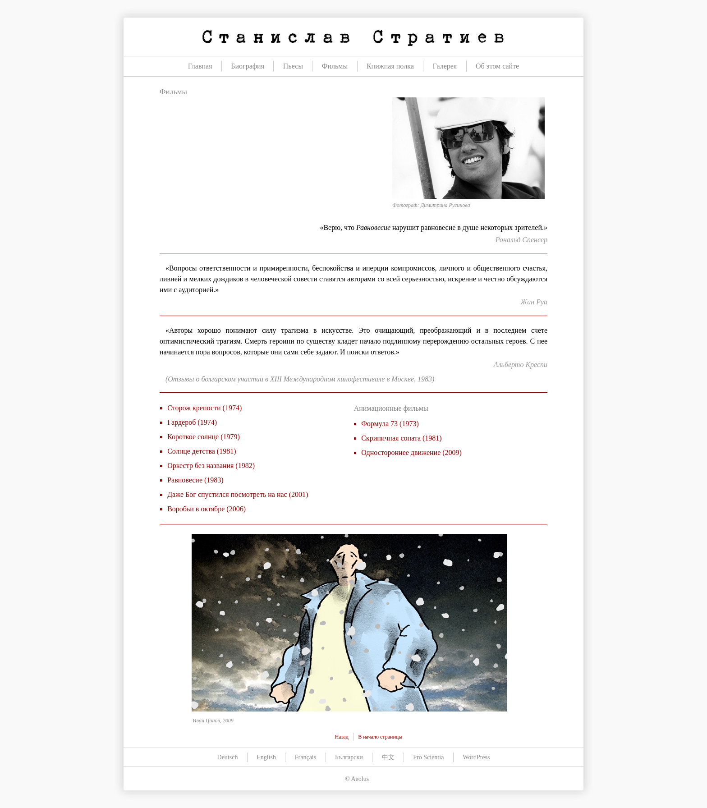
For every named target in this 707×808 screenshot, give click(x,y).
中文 (388, 757)
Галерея (445, 66)
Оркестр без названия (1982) (211, 465)
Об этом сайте (497, 66)
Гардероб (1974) (192, 422)
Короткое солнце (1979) (203, 437)
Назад (342, 737)
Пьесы (293, 66)
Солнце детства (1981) (201, 451)
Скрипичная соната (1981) (401, 438)
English (266, 757)
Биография (247, 66)
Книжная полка (390, 66)
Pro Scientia (428, 757)
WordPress (476, 757)
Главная (200, 66)
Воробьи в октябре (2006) (206, 509)
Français (305, 757)
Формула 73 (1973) (390, 423)
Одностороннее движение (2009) (411, 452)
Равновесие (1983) (195, 480)
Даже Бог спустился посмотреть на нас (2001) (237, 494)
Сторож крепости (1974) (204, 408)
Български (349, 757)
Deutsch (227, 757)
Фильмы (335, 66)
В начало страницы (380, 737)
